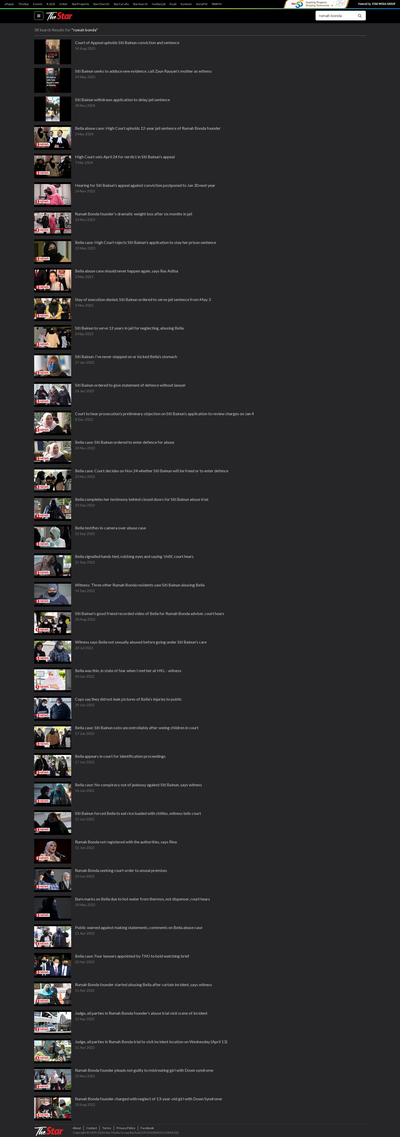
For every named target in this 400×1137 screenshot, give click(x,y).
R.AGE (51, 4)
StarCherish (101, 4)
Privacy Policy (126, 1128)
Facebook (147, 1128)
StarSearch (140, 4)
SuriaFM (201, 4)
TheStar (23, 4)
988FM (216, 4)
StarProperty (80, 4)
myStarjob (159, 4)
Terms (106, 1128)
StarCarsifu (121, 4)
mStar (63, 4)
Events (38, 4)
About (77, 1128)
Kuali (173, 4)
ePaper (9, 4)
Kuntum (186, 4)
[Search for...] (335, 15)
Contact (91, 1128)
